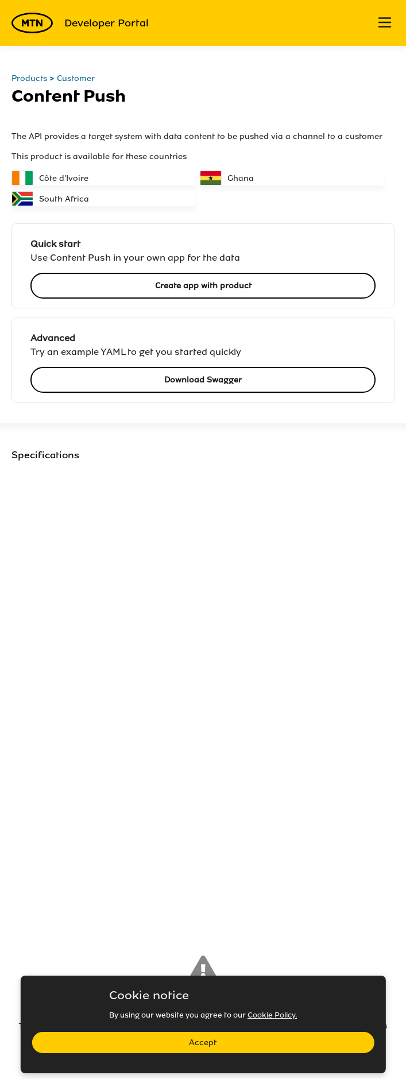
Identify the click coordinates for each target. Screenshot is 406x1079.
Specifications (45, 455)
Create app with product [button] (203, 285)
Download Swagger (203, 379)
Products (29, 78)
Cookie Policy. (272, 1015)
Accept (202, 1042)
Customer (76, 78)
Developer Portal (80, 23)
